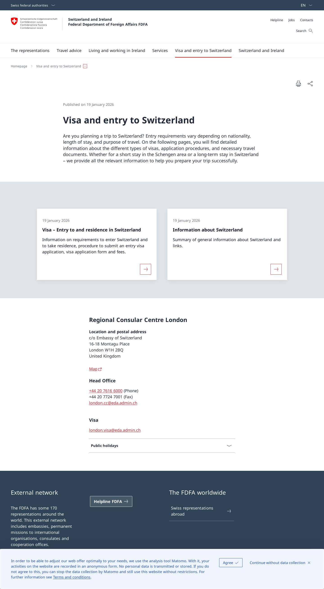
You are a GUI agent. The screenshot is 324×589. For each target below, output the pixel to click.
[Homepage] (19, 66)
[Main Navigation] (158, 50)
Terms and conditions (71, 577)
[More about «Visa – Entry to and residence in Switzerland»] (145, 269)
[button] (30, 50)
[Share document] (310, 83)
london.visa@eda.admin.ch (115, 430)
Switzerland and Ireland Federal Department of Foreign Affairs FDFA (108, 22)
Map (93, 369)
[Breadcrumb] (160, 66)
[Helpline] (277, 20)
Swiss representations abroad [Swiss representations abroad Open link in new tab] (201, 511)
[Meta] (292, 20)
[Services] (160, 50)
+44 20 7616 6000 (105, 390)
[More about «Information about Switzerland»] (276, 269)
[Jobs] (291, 20)
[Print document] (298, 83)
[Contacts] (306, 20)
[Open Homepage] (79, 27)
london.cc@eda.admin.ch (113, 403)
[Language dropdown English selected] (305, 5)
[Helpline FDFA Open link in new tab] (111, 501)
